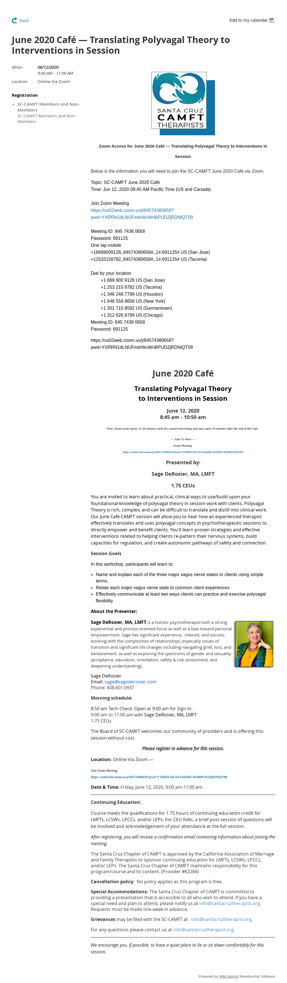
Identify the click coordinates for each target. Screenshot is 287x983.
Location (19, 81)
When (17, 67)
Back (24, 20)
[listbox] (252, 20)
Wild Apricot (229, 976)
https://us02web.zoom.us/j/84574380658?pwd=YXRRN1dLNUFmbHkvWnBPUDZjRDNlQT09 (183, 452)
